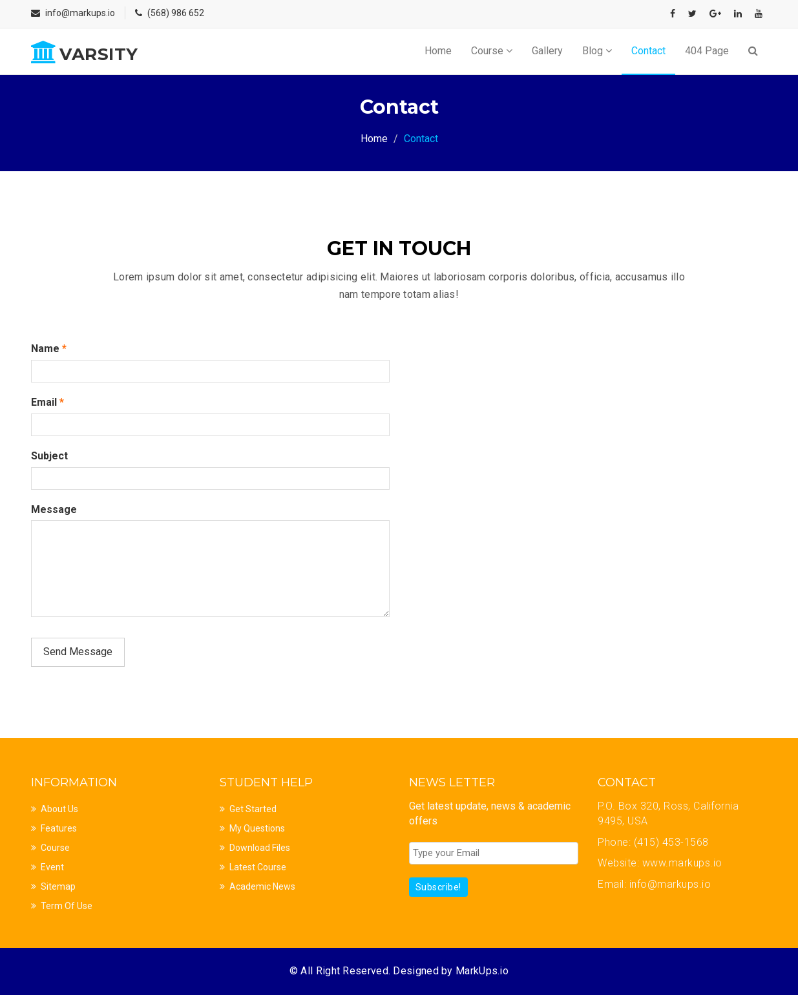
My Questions (257, 828)
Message (54, 509)
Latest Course (257, 867)
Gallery (547, 51)
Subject (49, 456)
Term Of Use (66, 906)
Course (491, 51)
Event (52, 867)
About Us (59, 809)
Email (47, 402)
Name (49, 348)
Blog (597, 51)
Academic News (262, 886)
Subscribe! (438, 887)
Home (438, 51)
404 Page (707, 51)
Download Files (259, 848)
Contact (648, 51)
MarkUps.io (482, 971)
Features (59, 828)
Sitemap (58, 886)
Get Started (253, 809)
